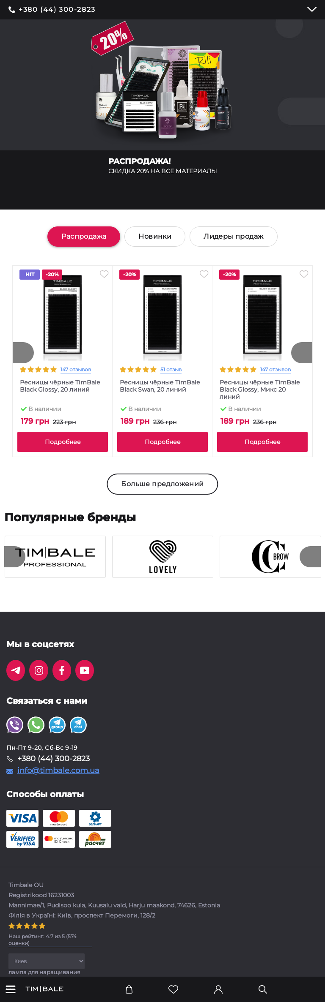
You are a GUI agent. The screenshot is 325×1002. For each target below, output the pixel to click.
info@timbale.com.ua (58, 770)
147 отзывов (76, 369)
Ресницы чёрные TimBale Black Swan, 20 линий (160, 386)
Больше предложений (162, 484)
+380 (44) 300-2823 (57, 10)
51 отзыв (171, 369)
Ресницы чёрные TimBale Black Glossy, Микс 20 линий (260, 389)
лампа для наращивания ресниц (44, 975)
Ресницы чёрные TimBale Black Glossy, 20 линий (60, 386)
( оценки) (42, 939)
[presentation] (23, 352)
